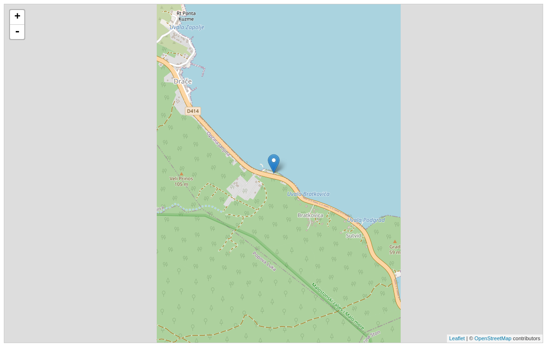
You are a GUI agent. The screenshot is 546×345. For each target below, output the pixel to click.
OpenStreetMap (493, 338)
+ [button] (17, 17)
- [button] (17, 32)
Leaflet (457, 338)
